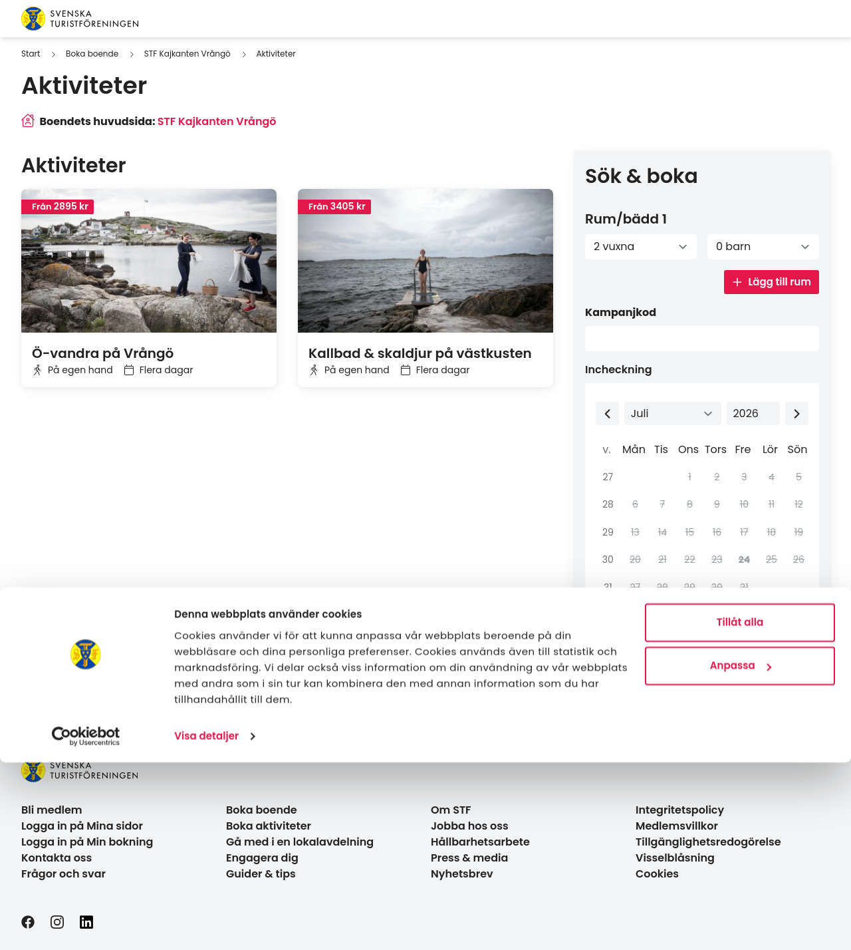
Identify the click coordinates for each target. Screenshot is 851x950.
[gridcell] (743, 560)
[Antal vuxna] (641, 246)
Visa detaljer (206, 924)
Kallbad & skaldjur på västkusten (420, 353)
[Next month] (796, 413)
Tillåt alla (740, 810)
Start (30, 53)
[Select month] (672, 413)
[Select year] (753, 413)
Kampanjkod (620, 312)
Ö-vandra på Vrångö (103, 353)
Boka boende (92, 53)
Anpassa (740, 853)
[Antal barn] (763, 246)
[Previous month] (607, 413)
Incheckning (618, 369)
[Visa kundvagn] (819, 18)
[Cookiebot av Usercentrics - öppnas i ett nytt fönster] (86, 924)
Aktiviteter (275, 53)
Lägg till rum (771, 282)
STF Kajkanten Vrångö (187, 53)
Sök (780, 664)
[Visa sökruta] (798, 18)
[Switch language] (780, 18)
